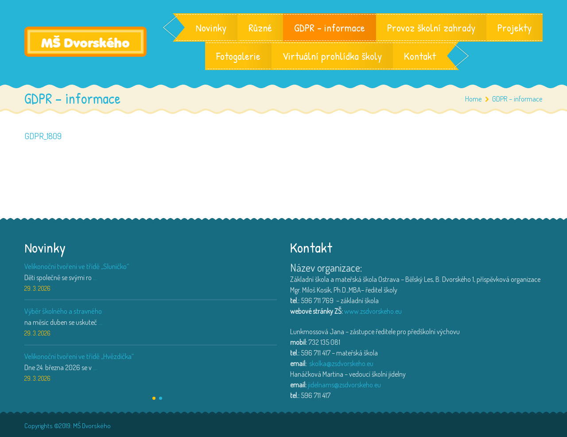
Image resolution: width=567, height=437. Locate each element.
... (95, 277)
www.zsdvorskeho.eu (373, 311)
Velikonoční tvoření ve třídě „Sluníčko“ (76, 266)
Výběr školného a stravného (63, 311)
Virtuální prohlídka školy (332, 56)
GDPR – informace (329, 27)
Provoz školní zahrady (431, 27)
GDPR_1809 (43, 135)
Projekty (514, 27)
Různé (260, 27)
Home (473, 98)
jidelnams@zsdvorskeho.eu (344, 384)
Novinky (211, 27)
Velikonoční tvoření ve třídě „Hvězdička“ (79, 356)
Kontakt (420, 56)
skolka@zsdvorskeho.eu (341, 363)
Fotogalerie (238, 56)
